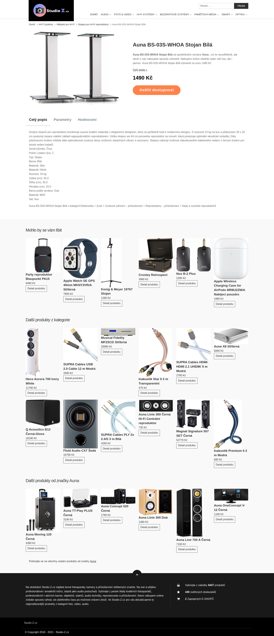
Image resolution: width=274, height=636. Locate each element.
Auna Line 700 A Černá (193, 540)
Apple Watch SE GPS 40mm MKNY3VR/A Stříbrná (79, 285)
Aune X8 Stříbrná (226, 346)
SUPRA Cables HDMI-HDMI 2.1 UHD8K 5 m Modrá (192, 366)
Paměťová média (205, 14)
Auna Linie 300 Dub (153, 517)
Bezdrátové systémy (174, 14)
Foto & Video (122, 14)
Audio (105, 14)
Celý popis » (140, 69)
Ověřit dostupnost (156, 90)
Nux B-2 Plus (186, 273)
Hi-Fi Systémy (146, 14)
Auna (74, 480)
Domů (94, 14)
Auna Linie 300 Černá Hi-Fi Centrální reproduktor (155, 419)
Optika (240, 14)
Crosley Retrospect (153, 275)
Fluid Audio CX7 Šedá (79, 450)
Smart (226, 14)
